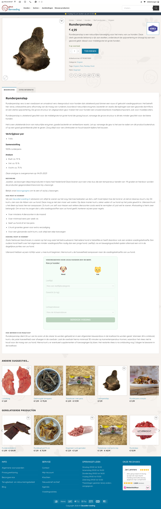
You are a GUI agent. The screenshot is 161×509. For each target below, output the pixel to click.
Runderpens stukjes (138, 398)
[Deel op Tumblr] (94, 75)
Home (71, 20)
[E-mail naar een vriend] (84, 75)
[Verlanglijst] (144, 1)
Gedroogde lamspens (43, 398)
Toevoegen (90, 51)
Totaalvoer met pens (74, 398)
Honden (27, 8)
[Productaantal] (74, 51)
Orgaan (111, 20)
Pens (81, 66)
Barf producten (99, 20)
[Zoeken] (156, 8)
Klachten (46, 477)
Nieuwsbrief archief (51, 482)
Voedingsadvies (49, 491)
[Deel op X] (76, 75)
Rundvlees (134, 448)
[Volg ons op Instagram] (41, 2)
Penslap (87, 66)
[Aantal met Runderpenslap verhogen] (78, 51)
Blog (4, 487)
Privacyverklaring (10, 472)
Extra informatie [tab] (26, 90)
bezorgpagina (23, 190)
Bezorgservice (8, 477)
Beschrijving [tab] (9, 90)
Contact (45, 468)
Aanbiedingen (47, 8)
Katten (36, 8)
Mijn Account (48, 472)
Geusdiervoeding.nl (21, 199)
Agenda (45, 487)
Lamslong (6, 398)
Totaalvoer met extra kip (108, 448)
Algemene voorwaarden (13, 468)
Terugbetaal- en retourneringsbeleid (18, 482)
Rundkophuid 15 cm (42, 448)
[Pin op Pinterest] (89, 75)
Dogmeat (76, 70)
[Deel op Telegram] (98, 75)
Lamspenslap (103, 398)
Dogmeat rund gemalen (76, 448)
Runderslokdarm (9, 448)
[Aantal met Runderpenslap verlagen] (70, 51)
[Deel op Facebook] (71, 75)
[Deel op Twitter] (80, 75)
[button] (7, 2)
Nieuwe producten (62, 8)
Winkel (79, 20)
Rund (92, 66)
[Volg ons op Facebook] (39, 2)
